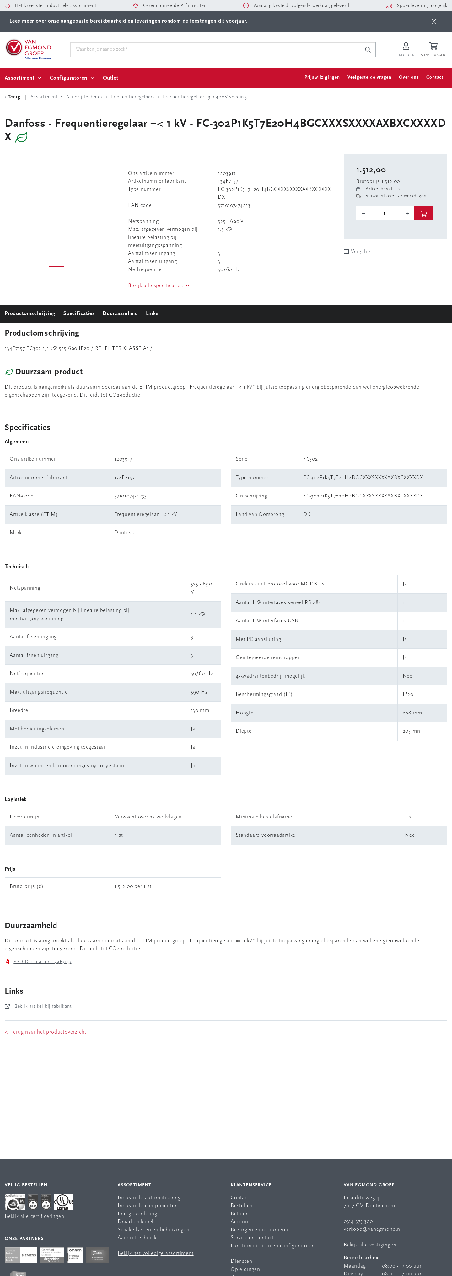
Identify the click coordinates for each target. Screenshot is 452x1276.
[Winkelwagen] (434, 50)
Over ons (409, 77)
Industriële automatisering (149, 1198)
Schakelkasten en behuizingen (153, 1230)
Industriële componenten (148, 1205)
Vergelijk (361, 251)
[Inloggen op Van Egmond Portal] (406, 50)
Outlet (110, 78)
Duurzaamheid (120, 313)
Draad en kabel (135, 1221)
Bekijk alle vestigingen (370, 1245)
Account (240, 1221)
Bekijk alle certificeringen (34, 1216)
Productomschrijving (30, 313)
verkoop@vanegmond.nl (373, 1229)
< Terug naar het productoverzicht (45, 1032)
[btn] (434, 21)
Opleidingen (245, 1269)
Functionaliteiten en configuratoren (273, 1246)
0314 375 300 (358, 1221)
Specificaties (79, 313)
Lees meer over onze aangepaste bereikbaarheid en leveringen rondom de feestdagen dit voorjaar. (128, 21)
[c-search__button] (368, 49)
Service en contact (252, 1237)
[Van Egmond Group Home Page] (28, 48)
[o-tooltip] (385, 213)
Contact (435, 77)
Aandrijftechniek (137, 1237)
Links (152, 313)
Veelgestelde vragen (369, 77)
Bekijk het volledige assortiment (156, 1253)
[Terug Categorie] (13, 97)
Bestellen (242, 1205)
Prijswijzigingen (322, 77)
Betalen (240, 1214)
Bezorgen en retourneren (260, 1230)
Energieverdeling (137, 1214)
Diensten (241, 1261)
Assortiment (20, 78)
